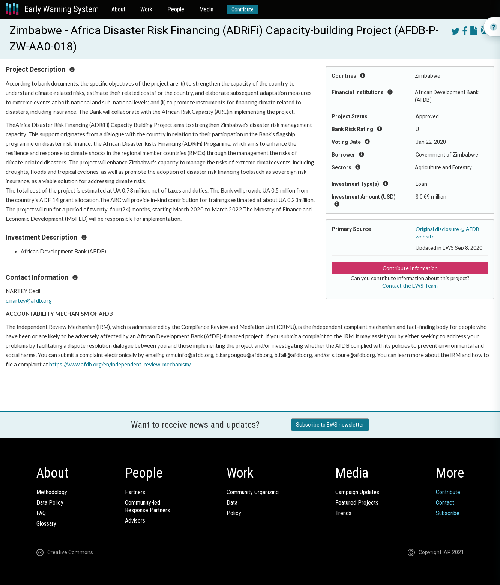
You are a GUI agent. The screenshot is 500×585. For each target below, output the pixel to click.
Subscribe (447, 513)
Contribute (242, 9)
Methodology (51, 492)
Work (146, 9)
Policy (234, 513)
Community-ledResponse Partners (147, 506)
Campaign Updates (357, 492)
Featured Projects (356, 502)
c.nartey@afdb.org (29, 300)
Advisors (135, 520)
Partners (135, 492)
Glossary (46, 523)
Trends (343, 513)
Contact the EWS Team (410, 285)
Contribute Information (410, 268)
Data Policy (49, 502)
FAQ (41, 513)
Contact (445, 502)
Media (206, 9)
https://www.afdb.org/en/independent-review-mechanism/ (120, 364)
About (118, 9)
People (175, 9)
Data (232, 502)
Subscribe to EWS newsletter (330, 425)
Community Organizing (253, 492)
